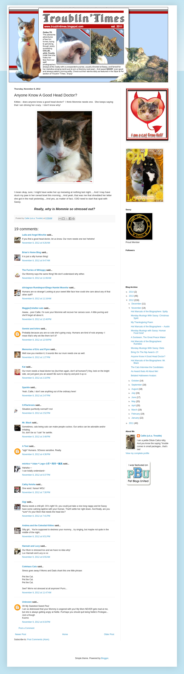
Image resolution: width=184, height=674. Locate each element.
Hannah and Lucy (31, 546)
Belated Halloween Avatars (143, 375)
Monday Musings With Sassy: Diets (147, 348)
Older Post (109, 634)
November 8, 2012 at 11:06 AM (36, 278)
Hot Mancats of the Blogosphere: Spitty (149, 311)
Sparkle (26, 387)
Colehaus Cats (29, 566)
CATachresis (28, 405)
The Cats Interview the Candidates (147, 367)
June (134, 397)
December (136, 303)
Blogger (104, 658)
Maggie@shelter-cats (32, 308)
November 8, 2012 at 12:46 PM (36, 319)
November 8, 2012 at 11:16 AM (36, 298)
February (135, 414)
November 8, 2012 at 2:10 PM (36, 378)
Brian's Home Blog (31, 252)
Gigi (24, 502)
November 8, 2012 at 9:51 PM (36, 536)
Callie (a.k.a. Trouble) (151, 436)
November (136, 308)
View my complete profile (137, 453)
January (135, 418)
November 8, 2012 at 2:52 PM (36, 413)
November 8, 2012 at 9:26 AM (36, 243)
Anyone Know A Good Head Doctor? (148, 356)
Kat (23, 367)
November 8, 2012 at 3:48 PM (36, 436)
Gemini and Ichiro (31, 328)
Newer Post (20, 634)
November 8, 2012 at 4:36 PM (36, 454)
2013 (131, 296)
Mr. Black (26, 422)
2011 (131, 423)
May (133, 401)
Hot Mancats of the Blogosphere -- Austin (150, 326)
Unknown (27, 602)
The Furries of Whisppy (34, 270)
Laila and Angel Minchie (34, 235)
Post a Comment (26, 628)
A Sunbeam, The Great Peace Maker (148, 337)
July (133, 393)
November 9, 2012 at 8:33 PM (36, 622)
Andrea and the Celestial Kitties (38, 525)
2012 (131, 300)
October (135, 380)
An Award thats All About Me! (144, 371)
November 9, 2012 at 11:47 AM (36, 592)
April (133, 405)
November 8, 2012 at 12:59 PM (36, 340)
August (135, 389)
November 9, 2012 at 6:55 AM (36, 557)
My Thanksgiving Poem (142, 322)
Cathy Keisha (29, 484)
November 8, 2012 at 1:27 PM (36, 357)
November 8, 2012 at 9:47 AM (36, 260)
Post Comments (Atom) (38, 639)
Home (65, 634)
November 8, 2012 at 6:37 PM (36, 475)
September (136, 385)
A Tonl (25, 446)
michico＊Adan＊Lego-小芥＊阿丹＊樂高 (42, 463)
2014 (131, 292)
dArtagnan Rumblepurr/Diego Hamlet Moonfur (45, 287)
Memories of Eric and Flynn (36, 349)
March (134, 410)
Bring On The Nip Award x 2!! (144, 352)
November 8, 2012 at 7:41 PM (36, 516)
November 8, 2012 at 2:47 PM (36, 395)
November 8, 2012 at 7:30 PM (36, 492)
